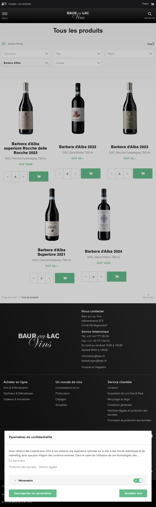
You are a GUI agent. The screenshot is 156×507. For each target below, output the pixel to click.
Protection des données (22, 467)
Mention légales (48, 467)
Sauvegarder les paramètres (32, 493)
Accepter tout (133, 493)
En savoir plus (17, 460)
